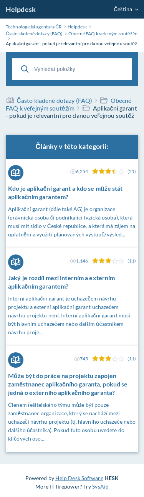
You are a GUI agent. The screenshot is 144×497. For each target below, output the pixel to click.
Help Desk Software (79, 478)
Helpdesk (21, 9)
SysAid (100, 486)
